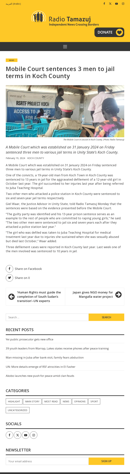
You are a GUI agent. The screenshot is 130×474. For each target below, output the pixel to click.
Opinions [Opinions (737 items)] (80, 401)
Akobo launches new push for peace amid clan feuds (40, 376)
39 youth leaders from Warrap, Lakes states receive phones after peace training (57, 348)
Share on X (18, 278)
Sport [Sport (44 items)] (94, 401)
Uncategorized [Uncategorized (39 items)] (17, 410)
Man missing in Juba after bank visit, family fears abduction (45, 357)
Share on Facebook (24, 269)
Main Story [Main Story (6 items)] (32, 401)
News (11, 60)
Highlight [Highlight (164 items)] (14, 401)
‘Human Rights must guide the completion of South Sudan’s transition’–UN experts (39, 296)
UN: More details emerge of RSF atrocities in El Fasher (40, 367)
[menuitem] (14, 3)
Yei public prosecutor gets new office (29, 339)
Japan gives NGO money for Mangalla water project (93, 294)
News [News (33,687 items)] (66, 401)
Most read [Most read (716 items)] (51, 401)
